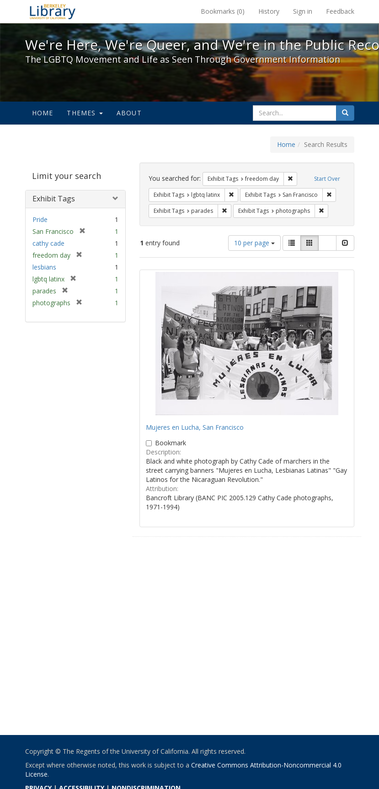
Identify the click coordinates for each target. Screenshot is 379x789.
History (268, 11)
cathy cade (48, 243)
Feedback (340, 11)
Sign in (302, 11)
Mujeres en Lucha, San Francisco (195, 427)
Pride (40, 219)
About (129, 112)
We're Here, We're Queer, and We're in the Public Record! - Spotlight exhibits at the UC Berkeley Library (52, 11)
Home (42, 112)
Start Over (327, 179)
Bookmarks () (223, 11)
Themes (84, 112)
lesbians (44, 267)
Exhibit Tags (53, 199)
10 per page (254, 242)
